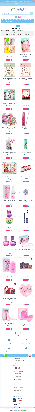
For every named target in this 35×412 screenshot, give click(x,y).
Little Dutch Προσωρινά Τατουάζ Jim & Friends (9, 79)
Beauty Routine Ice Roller (9, 323)
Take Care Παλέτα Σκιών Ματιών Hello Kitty (9, 299)
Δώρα (14, 19)
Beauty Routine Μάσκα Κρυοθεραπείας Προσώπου (26, 250)
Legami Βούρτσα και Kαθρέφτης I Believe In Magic (26, 201)
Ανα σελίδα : (20, 34)
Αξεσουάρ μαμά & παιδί (20, 19)
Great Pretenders (26, 105)
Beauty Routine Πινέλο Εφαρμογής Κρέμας (26, 128)
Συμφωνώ (23, 410)
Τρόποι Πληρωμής (17, 374)
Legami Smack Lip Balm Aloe (26, 152)
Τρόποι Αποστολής (17, 376)
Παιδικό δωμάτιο (28, 19)
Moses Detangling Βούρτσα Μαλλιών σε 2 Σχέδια (9, 225)
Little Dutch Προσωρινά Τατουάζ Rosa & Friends (26, 79)
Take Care (9, 154)
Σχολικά (3, 21)
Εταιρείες (7, 21)
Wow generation (9, 105)
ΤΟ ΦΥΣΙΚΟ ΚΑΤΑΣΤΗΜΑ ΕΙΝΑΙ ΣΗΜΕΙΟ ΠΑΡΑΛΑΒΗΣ (17, 354)
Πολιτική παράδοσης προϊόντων (17, 387)
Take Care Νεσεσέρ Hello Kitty (26, 176)
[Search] (31, 13)
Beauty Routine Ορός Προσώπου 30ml (9, 200)
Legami (25, 154)
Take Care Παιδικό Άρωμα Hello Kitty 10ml (9, 249)
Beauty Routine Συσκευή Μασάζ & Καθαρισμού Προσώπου (26, 324)
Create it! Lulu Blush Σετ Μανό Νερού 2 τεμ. (9, 176)
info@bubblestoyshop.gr (18, 363)
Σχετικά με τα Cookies (17, 393)
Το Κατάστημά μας (17, 373)
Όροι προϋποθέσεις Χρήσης (17, 385)
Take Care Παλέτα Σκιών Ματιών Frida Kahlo (25, 274)
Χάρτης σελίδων (17, 379)
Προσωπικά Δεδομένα (17, 392)
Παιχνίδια (5, 19)
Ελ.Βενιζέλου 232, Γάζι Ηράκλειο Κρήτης (18, 360)
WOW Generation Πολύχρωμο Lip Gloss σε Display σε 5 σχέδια (9, 128)
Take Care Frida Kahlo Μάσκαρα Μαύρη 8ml (26, 225)
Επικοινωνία (11, 21)
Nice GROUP (9, 56)
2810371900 (26, 351)
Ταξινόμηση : (8, 34)
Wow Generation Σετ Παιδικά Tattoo (9, 103)
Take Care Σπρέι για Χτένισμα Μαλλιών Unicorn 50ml (9, 153)
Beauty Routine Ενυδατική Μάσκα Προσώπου (9, 54)
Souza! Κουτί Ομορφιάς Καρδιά (25, 298)
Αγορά (8, 59)
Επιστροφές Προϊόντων (17, 377)
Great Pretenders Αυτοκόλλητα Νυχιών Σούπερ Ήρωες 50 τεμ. (25, 104)
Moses (9, 227)
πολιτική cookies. (17, 410)
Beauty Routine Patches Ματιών (25, 54)
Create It (9, 178)
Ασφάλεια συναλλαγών (17, 390)
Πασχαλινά (10, 19)
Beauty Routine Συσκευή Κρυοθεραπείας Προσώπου (9, 274)
